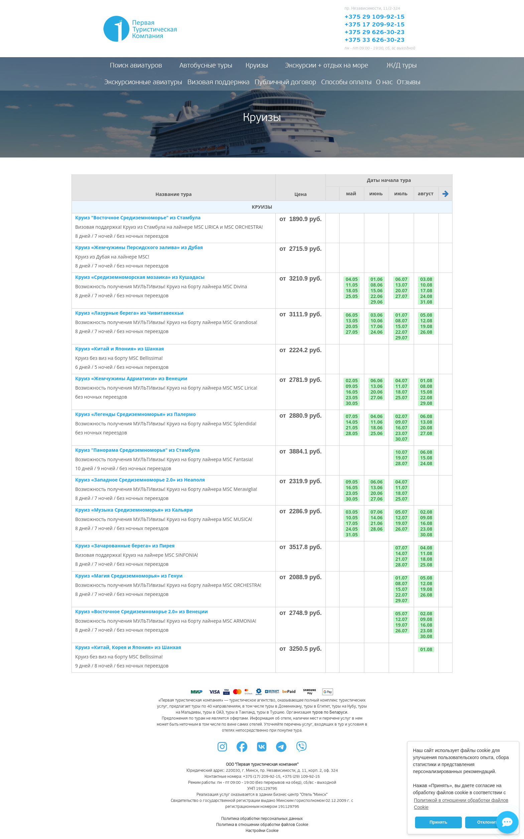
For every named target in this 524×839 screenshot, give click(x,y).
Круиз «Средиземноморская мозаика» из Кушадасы (140, 277)
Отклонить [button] (488, 822)
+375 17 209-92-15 (375, 25)
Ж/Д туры (402, 66)
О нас (384, 82)
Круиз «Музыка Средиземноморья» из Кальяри (134, 510)
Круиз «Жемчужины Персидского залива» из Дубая (139, 247)
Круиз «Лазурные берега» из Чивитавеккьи (129, 313)
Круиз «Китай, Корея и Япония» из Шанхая (128, 647)
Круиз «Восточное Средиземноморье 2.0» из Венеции (141, 611)
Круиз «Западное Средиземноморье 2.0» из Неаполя (140, 480)
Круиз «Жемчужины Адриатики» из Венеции (131, 378)
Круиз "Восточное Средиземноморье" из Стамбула (138, 217)
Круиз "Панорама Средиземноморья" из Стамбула (137, 450)
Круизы (257, 66)
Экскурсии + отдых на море (326, 66)
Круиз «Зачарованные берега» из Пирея (125, 545)
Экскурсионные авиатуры (143, 82)
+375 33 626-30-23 (375, 40)
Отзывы (408, 82)
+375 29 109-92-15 (375, 17)
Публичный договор (285, 82)
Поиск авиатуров (136, 66)
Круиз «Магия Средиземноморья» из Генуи (128, 575)
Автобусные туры (205, 66)
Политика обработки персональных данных (262, 818)
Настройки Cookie (262, 830)
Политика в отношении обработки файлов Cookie (262, 824)
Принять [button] (438, 822)
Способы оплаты (346, 82)
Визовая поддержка (218, 82)
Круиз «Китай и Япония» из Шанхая (119, 348)
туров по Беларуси (329, 712)
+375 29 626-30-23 (375, 32)
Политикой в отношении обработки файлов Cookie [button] (461, 804)
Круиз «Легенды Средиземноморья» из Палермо (135, 414)
